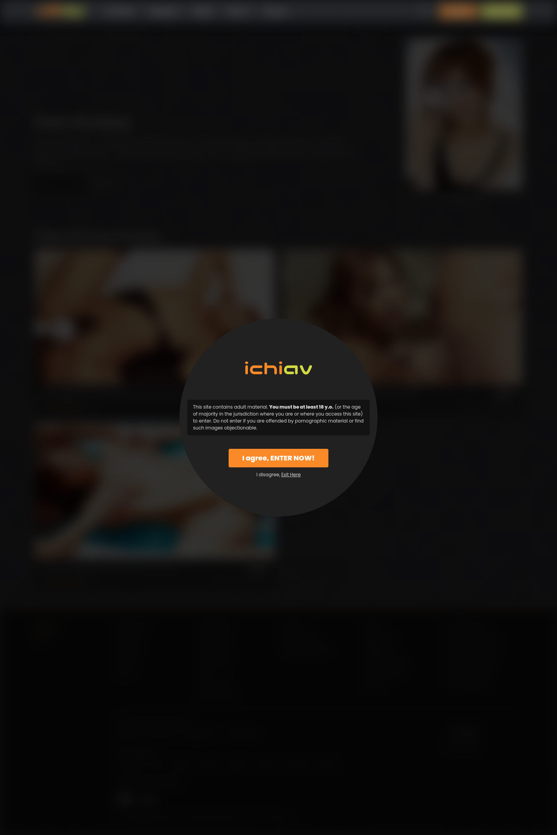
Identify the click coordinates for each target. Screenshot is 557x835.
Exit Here (291, 474)
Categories (163, 11)
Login (458, 11)
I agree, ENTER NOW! (278, 458)
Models (203, 11)
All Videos (120, 11)
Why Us (238, 11)
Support (275, 11)
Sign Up (501, 11)
